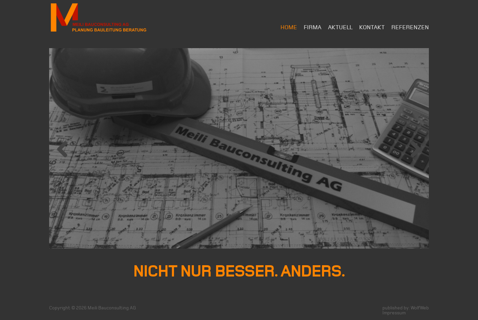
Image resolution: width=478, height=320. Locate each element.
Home (288, 27)
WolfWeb (420, 307)
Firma (312, 27)
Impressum (394, 312)
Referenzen (410, 27)
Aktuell (340, 27)
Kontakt (372, 27)
